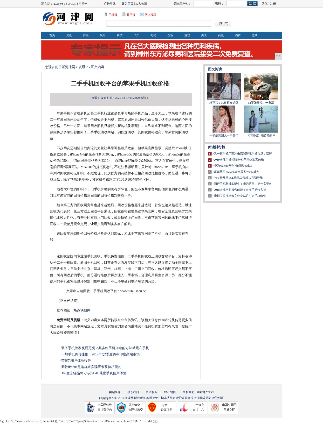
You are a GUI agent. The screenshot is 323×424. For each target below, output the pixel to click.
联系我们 (133, 392)
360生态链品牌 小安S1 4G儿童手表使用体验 (93, 373)
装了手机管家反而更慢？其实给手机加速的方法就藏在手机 (105, 348)
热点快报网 (82, 310)
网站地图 (202, 392)
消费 (238, 35)
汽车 (136, 35)
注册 (273, 3)
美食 (204, 35)
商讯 (221, 35)
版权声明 (188, 392)
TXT (211, 392)
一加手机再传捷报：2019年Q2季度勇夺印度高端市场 (100, 354)
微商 (255, 35)
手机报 (113, 14)
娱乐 (103, 35)
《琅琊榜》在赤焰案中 (261, 135)
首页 (52, 35)
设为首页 (127, 3)
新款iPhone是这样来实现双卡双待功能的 (91, 367)
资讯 (69, 35)
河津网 (70, 67)
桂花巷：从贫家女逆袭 (223, 102)
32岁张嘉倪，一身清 (261, 102)
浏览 (265, 3)
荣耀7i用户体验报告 (76, 360)
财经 (86, 35)
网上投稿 (150, 14)
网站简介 (115, 392)
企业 (170, 35)
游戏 (187, 35)
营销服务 (151, 392)
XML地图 (170, 392)
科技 (120, 35)
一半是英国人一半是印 (223, 135)
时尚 (153, 35)
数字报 (131, 14)
